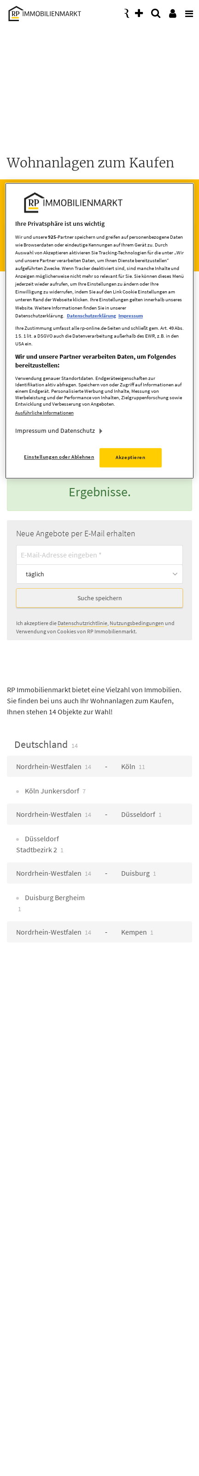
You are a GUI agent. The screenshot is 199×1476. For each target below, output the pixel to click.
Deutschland (46, 744)
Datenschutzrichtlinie (82, 623)
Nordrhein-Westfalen (53, 766)
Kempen (137, 931)
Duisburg (138, 873)
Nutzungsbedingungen (137, 623)
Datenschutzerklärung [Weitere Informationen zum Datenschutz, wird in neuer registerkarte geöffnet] (91, 315)
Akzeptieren (130, 457)
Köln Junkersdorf (54, 790)
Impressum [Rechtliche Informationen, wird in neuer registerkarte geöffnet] (130, 315)
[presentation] (187, 11)
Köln (133, 766)
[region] (99, 331)
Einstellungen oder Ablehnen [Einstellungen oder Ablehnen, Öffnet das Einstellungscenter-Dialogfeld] (59, 457)
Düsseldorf (141, 814)
